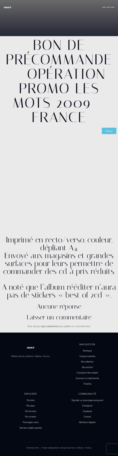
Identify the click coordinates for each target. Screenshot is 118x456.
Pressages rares (31, 422)
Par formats (30, 411)
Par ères (31, 400)
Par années (30, 416)
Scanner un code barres (87, 378)
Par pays (30, 405)
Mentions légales (87, 422)
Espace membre (87, 356)
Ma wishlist (87, 367)
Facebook (87, 411)
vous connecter (49, 326)
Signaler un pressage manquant (87, 400)
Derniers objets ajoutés (31, 427)
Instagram (87, 405)
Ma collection (87, 361)
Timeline (87, 383)
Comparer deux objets (87, 372)
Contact (87, 416)
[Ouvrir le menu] (108, 7)
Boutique (87, 350)
